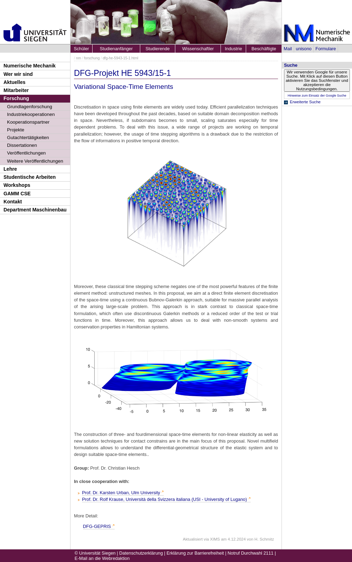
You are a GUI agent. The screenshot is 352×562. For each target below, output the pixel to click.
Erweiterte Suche (305, 102)
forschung (92, 58)
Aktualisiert (193, 539)
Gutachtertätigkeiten (28, 137)
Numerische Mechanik (30, 65)
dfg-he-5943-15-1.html (120, 58)
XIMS (215, 539)
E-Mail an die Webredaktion (102, 558)
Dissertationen (22, 145)
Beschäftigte (263, 48)
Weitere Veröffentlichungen (35, 161)
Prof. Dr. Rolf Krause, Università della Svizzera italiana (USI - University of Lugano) (164, 499)
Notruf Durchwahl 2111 (250, 553)
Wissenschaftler (198, 48)
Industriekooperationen (31, 114)
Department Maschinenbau (35, 210)
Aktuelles (15, 82)
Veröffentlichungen (26, 153)
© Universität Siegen (95, 553)
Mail (288, 48)
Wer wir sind (18, 74)
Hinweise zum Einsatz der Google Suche (316, 95)
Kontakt (13, 201)
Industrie (233, 48)
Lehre (10, 169)
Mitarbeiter (16, 90)
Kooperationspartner (28, 122)
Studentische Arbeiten (30, 177)
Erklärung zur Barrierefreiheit (195, 553)
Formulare (326, 48)
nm (78, 58)
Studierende (157, 48)
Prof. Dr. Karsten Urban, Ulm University (121, 492)
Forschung (16, 98)
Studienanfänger (116, 48)
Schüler (81, 48)
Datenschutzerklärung (141, 553)
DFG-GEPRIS (97, 526)
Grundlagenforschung (29, 106)
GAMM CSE (17, 193)
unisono (304, 48)
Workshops (17, 185)
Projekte (15, 129)
